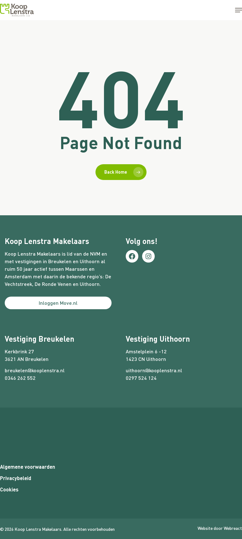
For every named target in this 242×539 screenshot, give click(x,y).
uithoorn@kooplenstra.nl (154, 370)
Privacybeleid (15, 478)
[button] (238, 10)
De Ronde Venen (53, 284)
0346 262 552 (20, 378)
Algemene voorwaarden (27, 467)
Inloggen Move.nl (58, 303)
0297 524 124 (141, 378)
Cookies (9, 489)
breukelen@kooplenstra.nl (35, 370)
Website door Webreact (220, 528)
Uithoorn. (90, 284)
